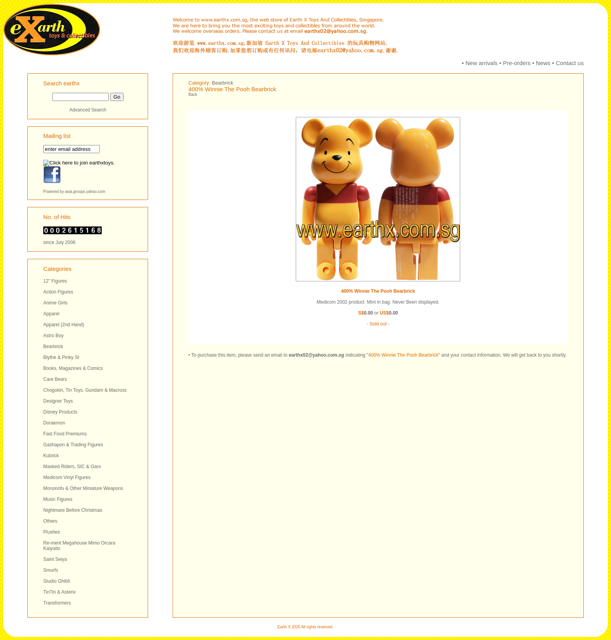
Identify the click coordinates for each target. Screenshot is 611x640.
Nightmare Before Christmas (72, 510)
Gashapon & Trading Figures (73, 444)
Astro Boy (53, 335)
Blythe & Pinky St (61, 357)
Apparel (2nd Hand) (63, 324)
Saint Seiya (55, 559)
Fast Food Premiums (65, 434)
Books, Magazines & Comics (73, 368)
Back (193, 94)
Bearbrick (53, 346)
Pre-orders (517, 63)
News (543, 63)
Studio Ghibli (56, 581)
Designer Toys (58, 401)
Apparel (51, 313)
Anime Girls (55, 303)
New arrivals (482, 63)
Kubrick (51, 455)
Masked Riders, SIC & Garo (72, 466)
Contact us (570, 63)
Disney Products (60, 412)
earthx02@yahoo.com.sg (316, 355)
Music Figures (57, 499)
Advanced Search (87, 110)
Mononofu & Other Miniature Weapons (83, 488)
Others (50, 521)
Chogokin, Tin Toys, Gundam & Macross (85, 390)
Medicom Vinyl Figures (66, 477)
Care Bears (55, 379)
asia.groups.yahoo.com (85, 191)
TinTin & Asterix (59, 592)
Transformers (57, 603)
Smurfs (50, 570)
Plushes (51, 532)
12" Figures (55, 281)
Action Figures (58, 292)
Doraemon (54, 423)
